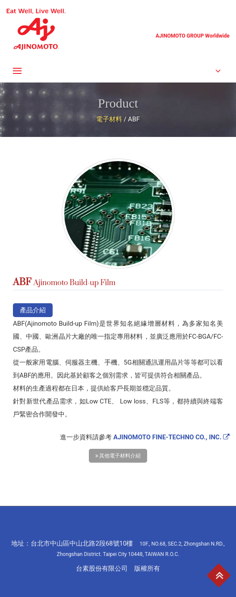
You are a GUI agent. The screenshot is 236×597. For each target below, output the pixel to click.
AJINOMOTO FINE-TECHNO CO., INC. (171, 437)
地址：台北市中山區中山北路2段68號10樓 (117, 548)
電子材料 (109, 119)
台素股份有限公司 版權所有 (118, 568)
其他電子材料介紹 (118, 456)
